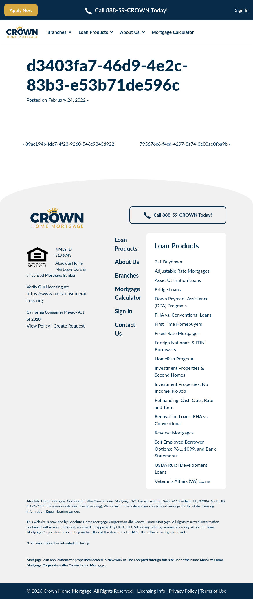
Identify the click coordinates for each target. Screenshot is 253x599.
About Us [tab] (127, 261)
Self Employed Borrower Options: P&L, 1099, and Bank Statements (185, 448)
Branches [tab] (127, 275)
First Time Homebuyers (178, 324)
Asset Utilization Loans (178, 280)
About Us (132, 32)
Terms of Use (213, 591)
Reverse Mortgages (174, 432)
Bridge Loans (168, 289)
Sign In (242, 10)
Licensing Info (151, 591)
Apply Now (21, 10)
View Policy (38, 325)
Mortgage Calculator (173, 32)
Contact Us (125, 329)
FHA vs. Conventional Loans (183, 314)
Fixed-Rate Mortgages (177, 333)
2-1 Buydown (168, 261)
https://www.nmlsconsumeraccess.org (72, 506)
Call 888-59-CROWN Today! (178, 215)
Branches (59, 32)
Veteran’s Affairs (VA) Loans (182, 481)
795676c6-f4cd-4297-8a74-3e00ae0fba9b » (185, 143)
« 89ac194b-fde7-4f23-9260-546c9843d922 (68, 143)
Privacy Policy (183, 591)
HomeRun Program (174, 358)
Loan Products (95, 32)
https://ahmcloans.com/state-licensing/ (151, 506)
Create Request (69, 325)
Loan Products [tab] (126, 244)
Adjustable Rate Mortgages (182, 271)
